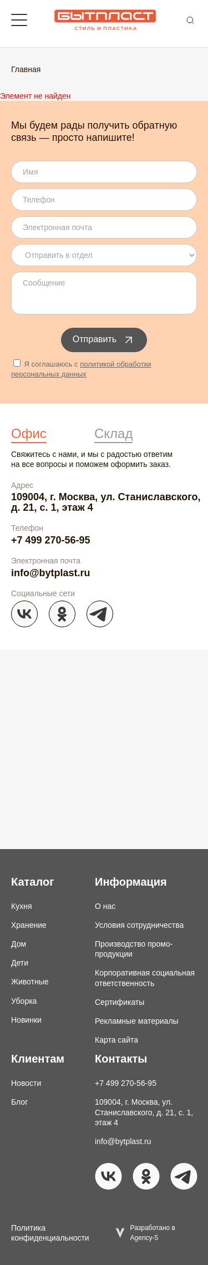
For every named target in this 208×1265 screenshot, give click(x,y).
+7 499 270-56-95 (50, 540)
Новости (26, 1083)
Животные (30, 981)
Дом (18, 943)
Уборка (24, 1001)
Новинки (26, 1019)
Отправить (104, 340)
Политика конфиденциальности (50, 1232)
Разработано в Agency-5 (152, 1233)
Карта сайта (116, 1039)
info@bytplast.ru (50, 573)
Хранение (29, 925)
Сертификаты (119, 1002)
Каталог (32, 882)
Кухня (21, 906)
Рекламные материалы (137, 1021)
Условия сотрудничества (139, 925)
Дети (19, 962)
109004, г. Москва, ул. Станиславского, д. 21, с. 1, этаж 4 (105, 502)
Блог (19, 1102)
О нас (105, 906)
